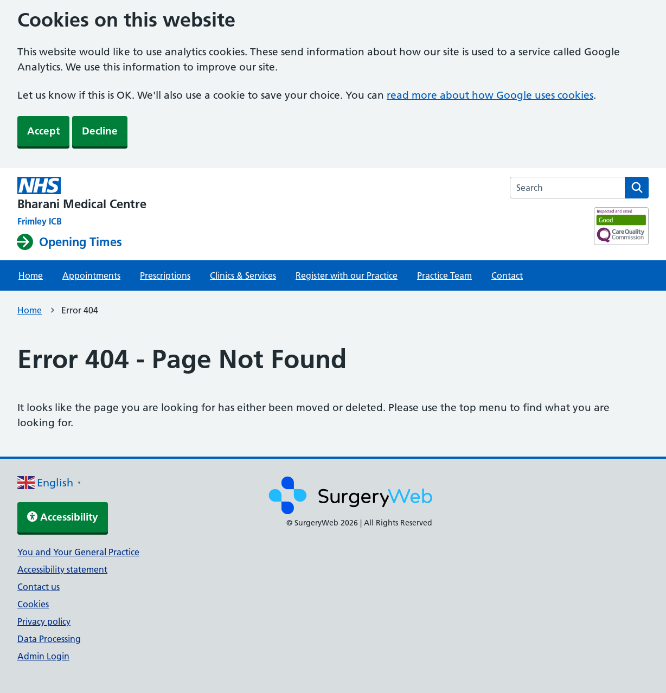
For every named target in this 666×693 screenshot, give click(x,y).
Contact (507, 275)
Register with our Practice (347, 275)
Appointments (91, 275)
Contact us (38, 586)
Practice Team (444, 275)
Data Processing (49, 638)
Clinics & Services (243, 275)
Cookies (33, 604)
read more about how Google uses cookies (490, 95)
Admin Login (43, 656)
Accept (43, 131)
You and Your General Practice (78, 552)
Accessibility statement (62, 569)
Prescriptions (165, 275)
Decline (100, 131)
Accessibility (62, 517)
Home (30, 275)
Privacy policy (44, 621)
